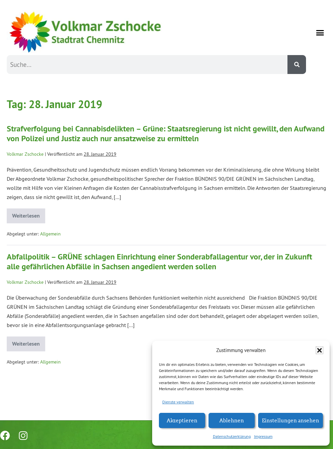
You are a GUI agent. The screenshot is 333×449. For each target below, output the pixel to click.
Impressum (263, 436)
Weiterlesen (28, 213)
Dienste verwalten (178, 401)
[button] (319, 350)
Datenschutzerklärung (232, 436)
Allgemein (50, 234)
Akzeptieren (182, 420)
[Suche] (296, 64)
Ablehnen (231, 420)
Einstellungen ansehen (290, 420)
